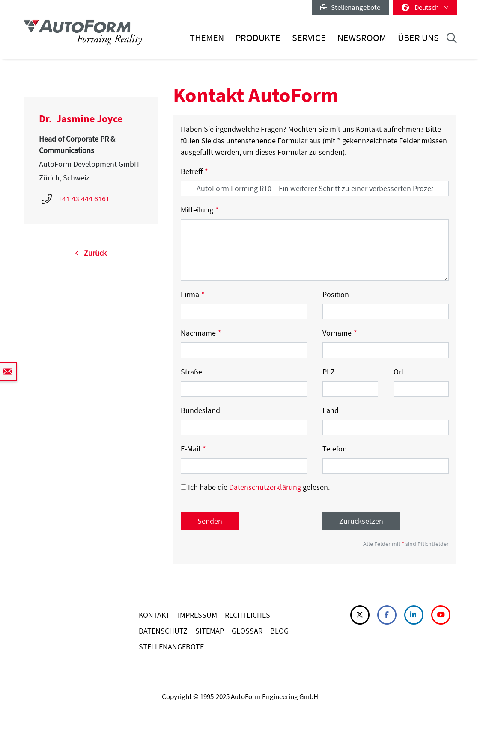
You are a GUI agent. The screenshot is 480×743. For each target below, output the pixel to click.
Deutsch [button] (425, 7)
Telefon (334, 449)
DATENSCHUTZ (163, 631)
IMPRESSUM (197, 615)
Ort (399, 372)
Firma (193, 294)
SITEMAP (209, 631)
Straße (191, 372)
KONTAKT (154, 615)
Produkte (258, 38)
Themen (207, 38)
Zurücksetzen (361, 521)
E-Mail (193, 449)
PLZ (328, 372)
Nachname (201, 333)
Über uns (418, 38)
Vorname (339, 333)
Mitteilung (200, 210)
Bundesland (200, 410)
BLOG (279, 631)
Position (335, 294)
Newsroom (361, 38)
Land (330, 410)
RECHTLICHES (247, 615)
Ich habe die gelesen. (255, 487)
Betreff (194, 171)
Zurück (91, 253)
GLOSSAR (247, 631)
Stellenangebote (350, 7)
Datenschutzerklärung (265, 487)
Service (309, 38)
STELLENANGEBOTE (171, 647)
